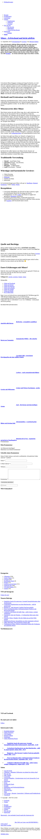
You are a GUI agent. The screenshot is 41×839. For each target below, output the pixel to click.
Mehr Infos (6, 837)
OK (2, 837)
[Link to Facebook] (6, 804)
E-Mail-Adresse (5, 463)
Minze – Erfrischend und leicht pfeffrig (18, 38)
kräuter (20, 277)
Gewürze (24, 41)
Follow (2, 726)
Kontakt (6, 789)
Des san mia (7, 777)
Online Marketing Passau (11, 742)
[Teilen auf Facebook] (9, 283)
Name (3, 460)
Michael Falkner (34, 41)
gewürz (11, 277)
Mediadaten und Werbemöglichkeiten (14, 791)
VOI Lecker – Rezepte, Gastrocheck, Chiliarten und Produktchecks (22, 797)
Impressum (7, 785)
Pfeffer (13, 184)
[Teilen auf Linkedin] (9, 288)
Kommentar (4, 470)
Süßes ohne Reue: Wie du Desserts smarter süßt (17, 626)
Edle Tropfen (7, 778)
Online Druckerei (8, 736)
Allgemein (7, 580)
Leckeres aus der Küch (10, 587)
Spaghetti (8, 200)
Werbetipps (7, 740)
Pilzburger (7, 177)
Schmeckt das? (8, 589)
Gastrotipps (7, 780)
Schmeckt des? (8, 794)
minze (24, 277)
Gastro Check (7, 581)
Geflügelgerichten (16, 133)
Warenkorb (7, 798)
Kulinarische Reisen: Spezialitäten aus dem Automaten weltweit (21, 624)
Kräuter (8, 53)
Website (3, 467)
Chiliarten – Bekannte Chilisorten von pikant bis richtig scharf (21, 775)
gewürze (15, 277)
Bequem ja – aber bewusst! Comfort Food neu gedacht (18, 611)
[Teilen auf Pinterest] (9, 286)
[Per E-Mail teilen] (8, 292)
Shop (5, 795)
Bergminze (14, 196)
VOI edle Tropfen (9, 590)
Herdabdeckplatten (9, 734)
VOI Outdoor (7, 737)
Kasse (5, 786)
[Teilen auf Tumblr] (9, 289)
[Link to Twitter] (6, 805)
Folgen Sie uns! (5, 598)
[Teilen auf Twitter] (9, 285)
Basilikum (29, 183)
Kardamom (4, 184)
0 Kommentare (16, 41)
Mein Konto (7, 792)
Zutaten (6, 592)
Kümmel (35, 183)
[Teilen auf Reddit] (8, 291)
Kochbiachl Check (9, 584)
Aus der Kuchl (8, 774)
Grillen (19, 194)
